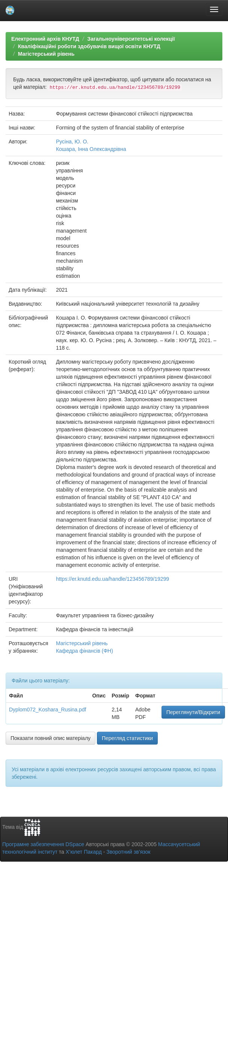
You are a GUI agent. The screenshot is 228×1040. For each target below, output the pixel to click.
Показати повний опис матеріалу (51, 738)
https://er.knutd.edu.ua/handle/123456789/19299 (112, 579)
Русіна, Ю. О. (72, 142)
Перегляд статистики (127, 738)
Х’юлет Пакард (84, 852)
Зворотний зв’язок (128, 852)
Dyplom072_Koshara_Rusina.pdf (47, 710)
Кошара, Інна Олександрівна (91, 149)
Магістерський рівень (46, 54)
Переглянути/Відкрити (193, 712)
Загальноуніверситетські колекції (131, 39)
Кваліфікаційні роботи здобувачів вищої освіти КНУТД (89, 46)
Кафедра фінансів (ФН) (84, 651)
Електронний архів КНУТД (45, 39)
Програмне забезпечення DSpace (43, 844)
